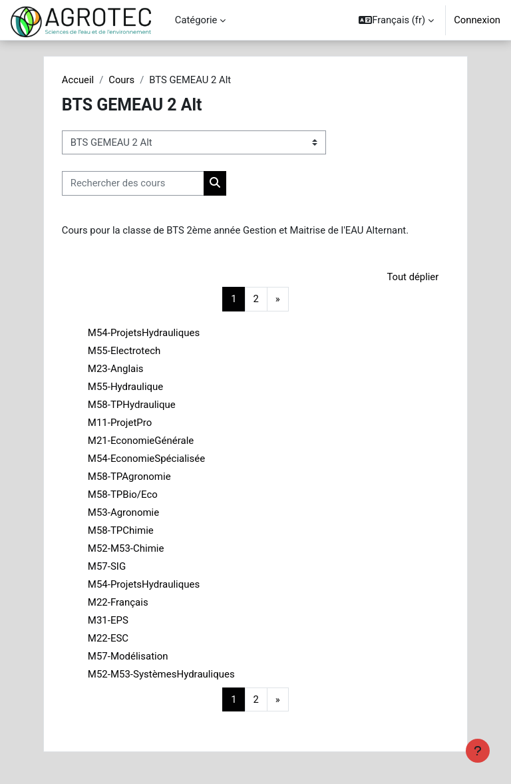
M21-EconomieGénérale (141, 441)
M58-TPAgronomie (129, 477)
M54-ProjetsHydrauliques (144, 333)
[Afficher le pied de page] (478, 751)
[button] (396, 20)
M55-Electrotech (124, 351)
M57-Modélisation (128, 656)
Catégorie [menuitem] (196, 20)
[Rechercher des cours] (133, 183)
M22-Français (118, 602)
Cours (121, 80)
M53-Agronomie (123, 512)
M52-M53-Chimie (126, 548)
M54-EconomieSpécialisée (146, 459)
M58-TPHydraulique (132, 405)
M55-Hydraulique (126, 387)
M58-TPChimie (121, 530)
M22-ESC (108, 638)
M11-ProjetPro (120, 423)
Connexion (477, 20)
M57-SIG (107, 566)
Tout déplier (412, 277)
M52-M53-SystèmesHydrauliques (161, 674)
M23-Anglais (116, 369)
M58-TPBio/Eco (123, 494)
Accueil (78, 80)
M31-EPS (108, 620)
